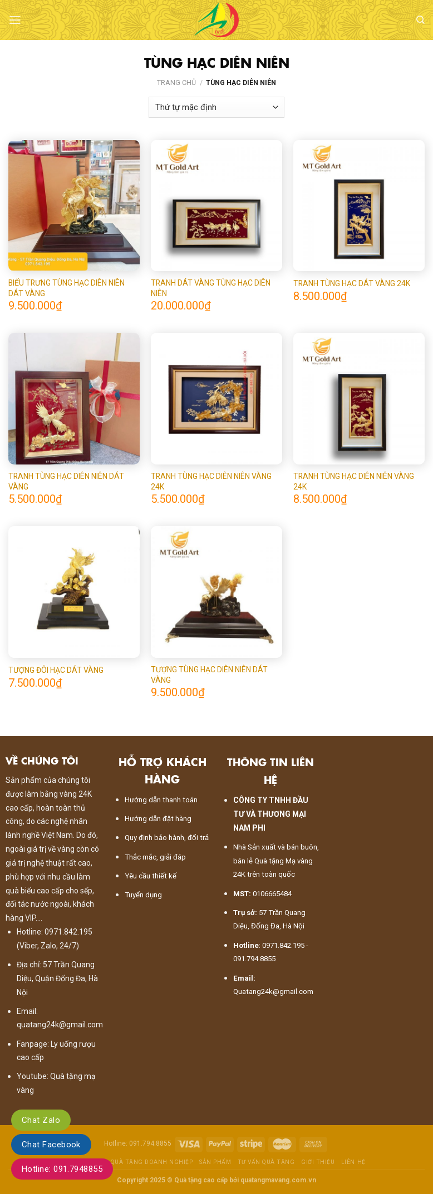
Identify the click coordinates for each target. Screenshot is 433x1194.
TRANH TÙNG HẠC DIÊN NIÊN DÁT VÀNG (66, 481)
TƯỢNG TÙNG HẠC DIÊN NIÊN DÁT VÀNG (209, 674)
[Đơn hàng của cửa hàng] (216, 107)
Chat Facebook (51, 1145)
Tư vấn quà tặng (266, 1162)
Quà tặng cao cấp (201, 1180)
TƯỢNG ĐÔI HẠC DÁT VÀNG (56, 670)
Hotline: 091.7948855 (62, 1169)
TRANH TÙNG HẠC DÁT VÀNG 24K (351, 283)
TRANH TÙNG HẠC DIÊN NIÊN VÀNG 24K (211, 481)
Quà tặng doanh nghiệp (152, 1162)
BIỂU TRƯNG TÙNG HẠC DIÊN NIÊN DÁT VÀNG (66, 287)
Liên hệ (353, 1162)
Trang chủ (176, 82)
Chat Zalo (41, 1120)
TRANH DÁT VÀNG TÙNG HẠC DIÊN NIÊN (210, 287)
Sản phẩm (215, 1162)
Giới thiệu (317, 1162)
